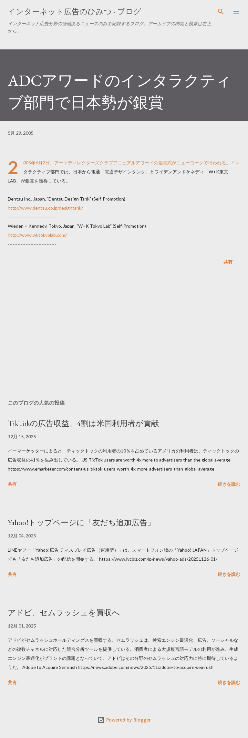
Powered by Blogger (124, 720)
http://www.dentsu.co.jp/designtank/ (45, 208)
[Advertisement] (124, 333)
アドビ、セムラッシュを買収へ (64, 613)
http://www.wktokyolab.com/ (37, 235)
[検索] (221, 12)
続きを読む (229, 484)
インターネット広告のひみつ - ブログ (74, 11)
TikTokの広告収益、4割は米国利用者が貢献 (83, 423)
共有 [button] (227, 262)
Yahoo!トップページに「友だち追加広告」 (81, 522)
